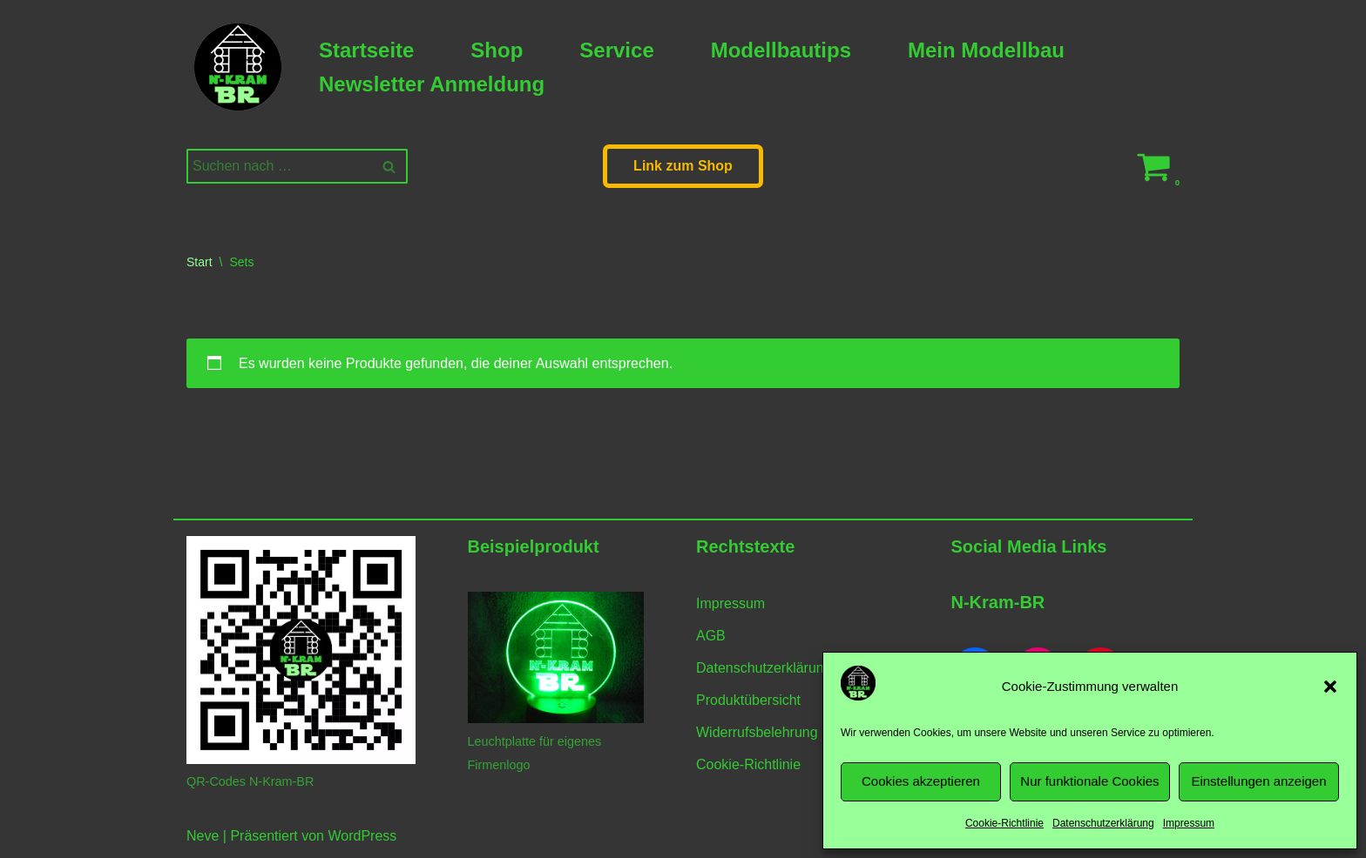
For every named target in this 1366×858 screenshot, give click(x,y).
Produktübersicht (748, 700)
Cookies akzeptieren (921, 781)
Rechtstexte (745, 546)
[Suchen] (277, 166)
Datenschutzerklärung (1103, 823)
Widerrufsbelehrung (757, 732)
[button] (1330, 686)
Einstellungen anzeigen (1258, 781)
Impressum (1188, 823)
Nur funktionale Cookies (1089, 781)
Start (199, 262)
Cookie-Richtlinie (1004, 823)
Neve (202, 835)
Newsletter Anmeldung (431, 84)
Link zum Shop (683, 165)
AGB (711, 635)
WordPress (362, 835)
